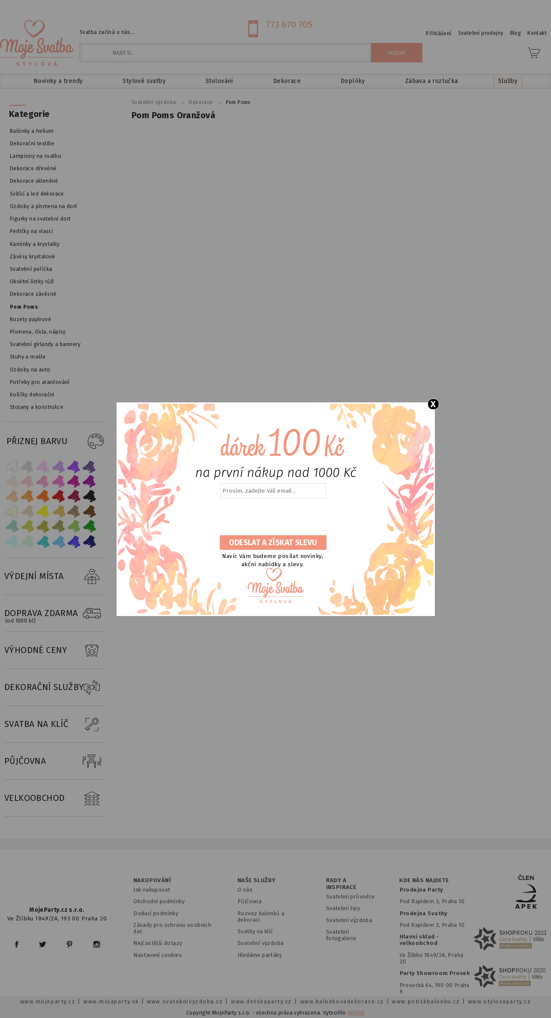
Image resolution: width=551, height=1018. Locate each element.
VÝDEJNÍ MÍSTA (55, 576)
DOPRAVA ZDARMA (55, 613)
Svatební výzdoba (260, 943)
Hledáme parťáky (259, 955)
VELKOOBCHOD (55, 798)
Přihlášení (438, 34)
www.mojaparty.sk (111, 1001)
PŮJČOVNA (55, 761)
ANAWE (356, 1013)
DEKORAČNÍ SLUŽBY (55, 687)
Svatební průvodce (350, 896)
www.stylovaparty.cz (499, 1001)
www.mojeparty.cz (48, 1001)
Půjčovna (249, 901)
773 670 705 (289, 24)
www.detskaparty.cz (261, 1001)
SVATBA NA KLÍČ (55, 724)
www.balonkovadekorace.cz (342, 1001)
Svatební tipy (343, 908)
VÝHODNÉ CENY (55, 650)
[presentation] (272, 517)
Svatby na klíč (255, 931)
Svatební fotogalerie (341, 935)
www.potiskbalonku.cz (426, 1001)
